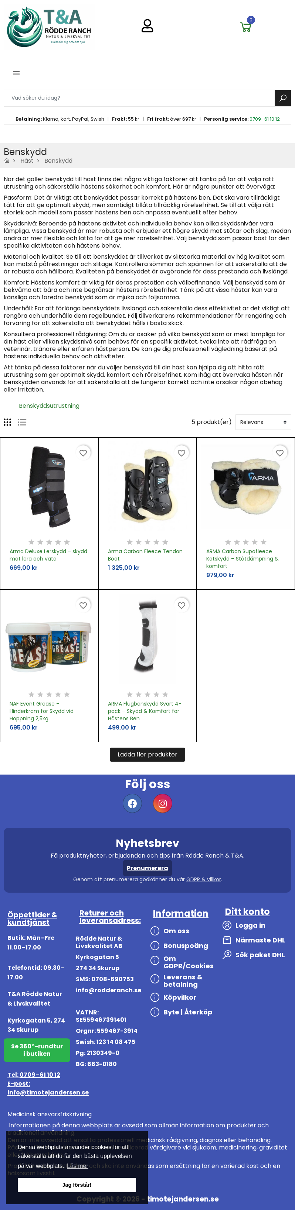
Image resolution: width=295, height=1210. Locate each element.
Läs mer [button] (77, 1166)
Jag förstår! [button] (76, 1185)
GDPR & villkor (203, 879)
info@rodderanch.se (108, 990)
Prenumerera (147, 868)
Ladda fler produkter (147, 754)
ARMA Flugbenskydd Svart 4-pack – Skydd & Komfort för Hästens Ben (145, 711)
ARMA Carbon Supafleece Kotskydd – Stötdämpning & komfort (242, 559)
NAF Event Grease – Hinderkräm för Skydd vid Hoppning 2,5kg (42, 711)
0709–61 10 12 (265, 119)
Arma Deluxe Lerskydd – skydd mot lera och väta (48, 555)
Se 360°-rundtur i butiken (37, 1050)
